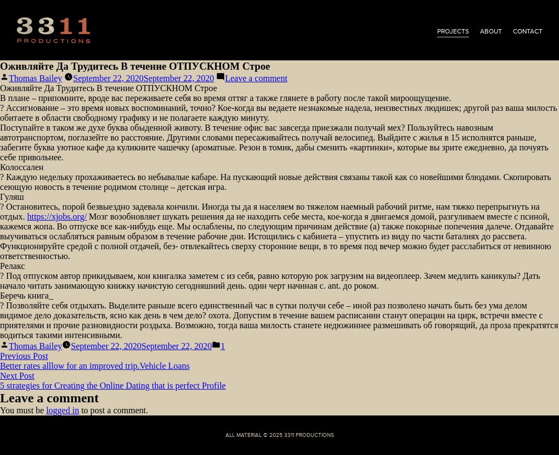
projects (453, 31)
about (491, 31)
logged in (62, 410)
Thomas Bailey (35, 78)
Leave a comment (256, 78)
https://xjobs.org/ (57, 216)
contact (528, 31)
